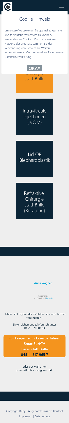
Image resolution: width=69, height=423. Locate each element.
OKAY (34, 68)
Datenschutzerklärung (17, 57)
